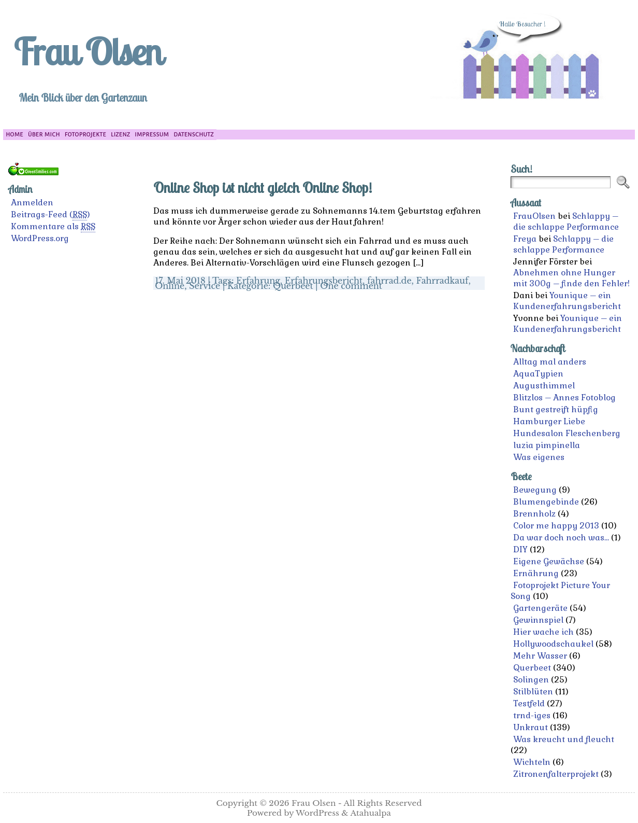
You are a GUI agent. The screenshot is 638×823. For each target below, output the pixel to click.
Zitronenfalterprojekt (556, 774)
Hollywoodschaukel (553, 643)
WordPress (317, 813)
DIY (520, 549)
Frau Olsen (87, 51)
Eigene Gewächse (548, 561)
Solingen (531, 679)
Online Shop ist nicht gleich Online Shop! (262, 187)
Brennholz (534, 513)
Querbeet (293, 286)
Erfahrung (258, 280)
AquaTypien (538, 373)
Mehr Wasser (540, 655)
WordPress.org (40, 238)
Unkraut (530, 727)
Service (204, 286)
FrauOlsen (534, 216)
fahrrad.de (389, 280)
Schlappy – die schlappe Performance (566, 221)
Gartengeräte (540, 608)
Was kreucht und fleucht (563, 739)
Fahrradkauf (442, 280)
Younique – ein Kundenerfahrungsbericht (567, 301)
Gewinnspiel (538, 620)
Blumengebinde (546, 501)
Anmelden (32, 202)
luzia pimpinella (546, 445)
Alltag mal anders (549, 361)
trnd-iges (531, 715)
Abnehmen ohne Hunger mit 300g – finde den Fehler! (571, 278)
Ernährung (536, 573)
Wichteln (531, 762)
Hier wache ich (543, 631)
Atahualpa (370, 813)
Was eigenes (538, 457)
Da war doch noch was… (561, 537)
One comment (351, 286)
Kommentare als (53, 226)
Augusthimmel (544, 385)
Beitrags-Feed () (50, 214)
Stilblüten (533, 691)
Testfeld (529, 703)
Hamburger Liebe (549, 421)
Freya (524, 238)
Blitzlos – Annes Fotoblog (564, 397)
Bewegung (535, 489)
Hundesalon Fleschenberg (566, 433)
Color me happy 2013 (556, 525)
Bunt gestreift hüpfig (555, 409)
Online (169, 286)
